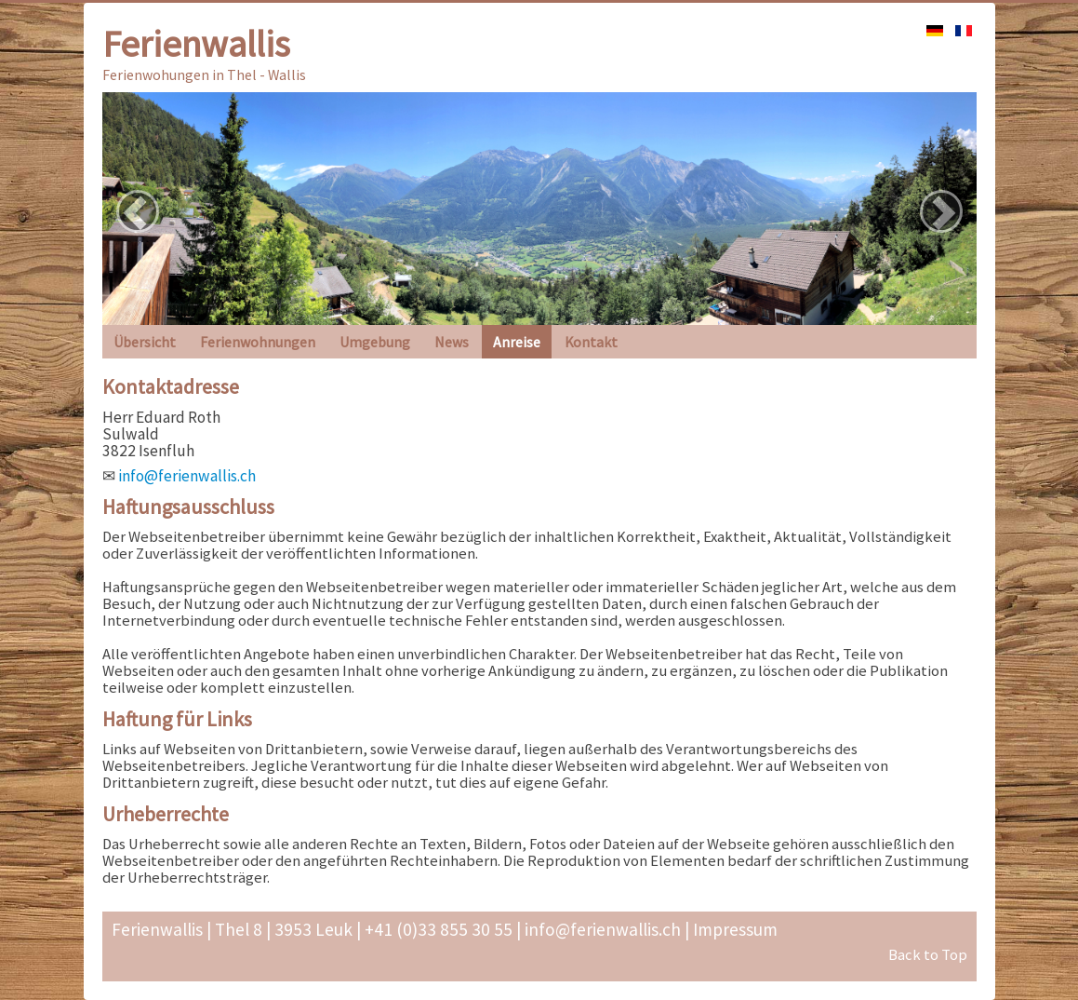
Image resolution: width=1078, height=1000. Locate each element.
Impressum (735, 929)
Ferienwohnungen (257, 341)
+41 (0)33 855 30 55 (436, 929)
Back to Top (927, 955)
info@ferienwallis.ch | (605, 929)
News (451, 341)
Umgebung (374, 341)
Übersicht (144, 341)
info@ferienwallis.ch (187, 476)
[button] (137, 211)
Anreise (516, 341)
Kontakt (591, 341)
